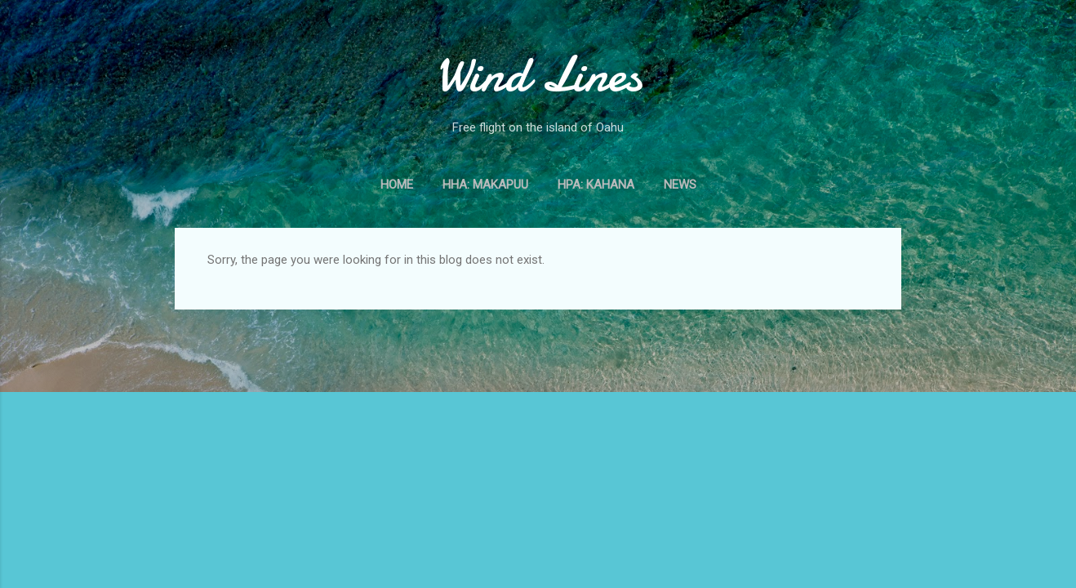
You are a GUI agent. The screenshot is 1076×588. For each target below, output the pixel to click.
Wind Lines (538, 74)
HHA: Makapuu (485, 184)
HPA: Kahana (596, 184)
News (680, 184)
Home (396, 184)
